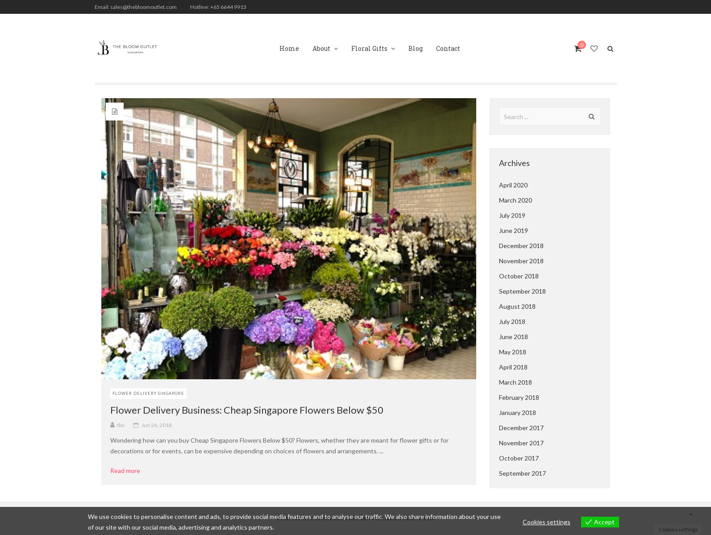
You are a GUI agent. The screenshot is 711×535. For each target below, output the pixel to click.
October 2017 (519, 458)
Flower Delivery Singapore (148, 393)
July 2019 (512, 215)
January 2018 (517, 412)
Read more (128, 470)
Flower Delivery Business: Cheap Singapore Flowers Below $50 (246, 410)
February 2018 (519, 397)
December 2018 (521, 245)
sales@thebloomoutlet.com (143, 7)
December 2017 (521, 427)
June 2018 (513, 336)
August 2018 (517, 306)
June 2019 (513, 230)
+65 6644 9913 (228, 7)
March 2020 (515, 200)
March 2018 (515, 382)
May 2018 (512, 352)
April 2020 (513, 185)
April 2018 (513, 367)
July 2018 (512, 321)
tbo (121, 425)
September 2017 (522, 473)
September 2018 (522, 291)
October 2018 (519, 276)
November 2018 (521, 261)
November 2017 (521, 443)
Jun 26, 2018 (156, 425)
